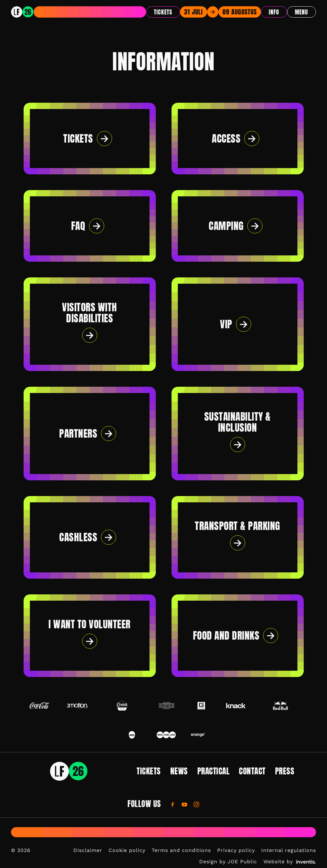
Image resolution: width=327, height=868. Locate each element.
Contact (252, 771)
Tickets (163, 12)
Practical (213, 771)
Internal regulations (288, 850)
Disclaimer (87, 850)
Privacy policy (236, 850)
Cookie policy (127, 850)
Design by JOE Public (228, 862)
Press (285, 771)
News (179, 771)
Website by (289, 862)
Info (274, 12)
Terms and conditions (181, 850)
